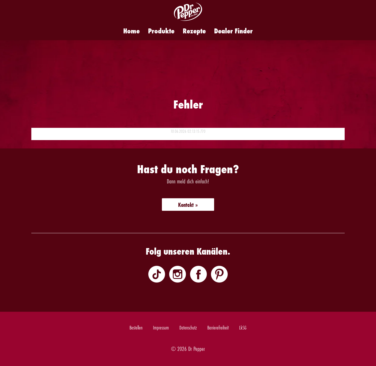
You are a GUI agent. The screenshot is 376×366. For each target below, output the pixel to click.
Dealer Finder (233, 31)
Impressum (161, 328)
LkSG (242, 328)
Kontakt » (188, 204)
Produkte (161, 31)
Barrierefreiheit (218, 328)
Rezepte (194, 31)
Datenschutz (188, 328)
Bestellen (136, 328)
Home (131, 31)
